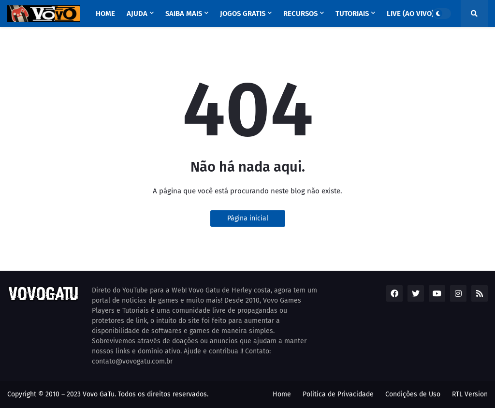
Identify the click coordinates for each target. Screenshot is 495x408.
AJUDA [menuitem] (137, 13)
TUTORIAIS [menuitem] (352, 13)
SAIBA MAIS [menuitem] (183, 13)
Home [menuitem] (105, 13)
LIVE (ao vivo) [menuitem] (410, 13)
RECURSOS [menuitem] (300, 13)
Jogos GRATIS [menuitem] (242, 13)
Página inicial (247, 218)
